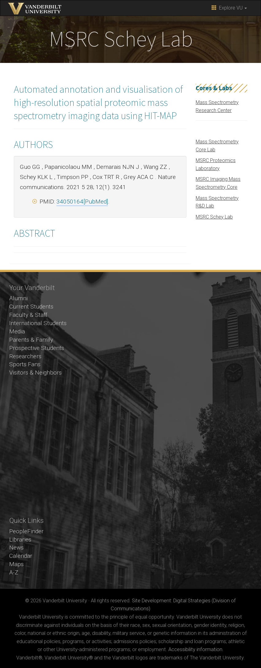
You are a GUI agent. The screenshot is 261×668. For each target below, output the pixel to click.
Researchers (25, 356)
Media (17, 331)
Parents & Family (31, 339)
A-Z (13, 572)
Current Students (31, 306)
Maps (16, 564)
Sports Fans (24, 364)
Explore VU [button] (229, 8)
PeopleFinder (26, 531)
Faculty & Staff (28, 314)
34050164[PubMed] (82, 201)
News (16, 547)
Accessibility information (195, 649)
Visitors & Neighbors (35, 372)
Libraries (20, 539)
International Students (38, 323)
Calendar (20, 555)
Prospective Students (36, 347)
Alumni (18, 298)
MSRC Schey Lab (214, 217)
